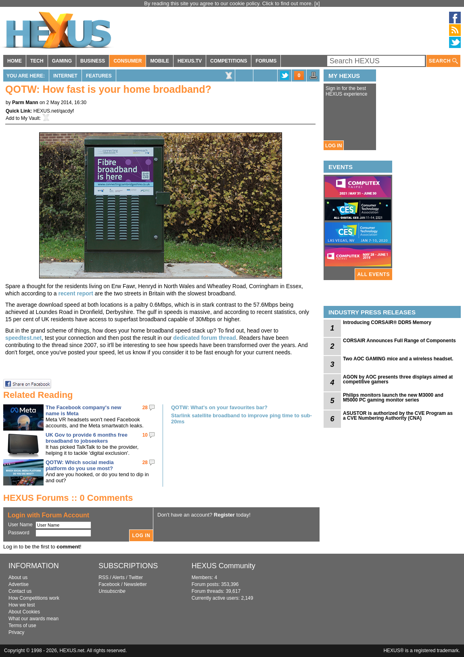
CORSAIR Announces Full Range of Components (399, 340)
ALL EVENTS (373, 274)
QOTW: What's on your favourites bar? (219, 407)
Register (224, 515)
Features (99, 76)
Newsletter (135, 584)
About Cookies (24, 612)
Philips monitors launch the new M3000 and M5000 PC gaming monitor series (393, 397)
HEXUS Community (223, 566)
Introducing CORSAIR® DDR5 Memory (387, 322)
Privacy (16, 632)
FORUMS (265, 61)
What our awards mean (33, 618)
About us (17, 577)
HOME (14, 61)
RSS (103, 577)
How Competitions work (33, 598)
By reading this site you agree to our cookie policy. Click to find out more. (229, 3)
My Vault (30, 118)
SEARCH (443, 61)
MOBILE (159, 61)
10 (145, 435)
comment (68, 547)
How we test (21, 605)
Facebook (109, 584)
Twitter (136, 577)
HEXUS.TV (190, 61)
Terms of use (22, 625)
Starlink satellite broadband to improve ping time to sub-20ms (241, 418)
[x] (317, 3)
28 (145, 407)
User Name (20, 524)
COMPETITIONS (228, 61)
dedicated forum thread (204, 338)
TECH (37, 61)
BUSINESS (92, 61)
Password (18, 533)
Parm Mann (25, 102)
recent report (76, 293)
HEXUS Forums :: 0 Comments (68, 498)
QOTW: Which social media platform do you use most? (80, 465)
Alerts (118, 577)
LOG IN (333, 146)
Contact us (19, 591)
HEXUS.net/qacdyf (53, 111)
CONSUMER (127, 61)
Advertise (18, 584)
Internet (65, 76)
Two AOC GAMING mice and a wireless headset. (398, 358)
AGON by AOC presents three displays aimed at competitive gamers (398, 379)
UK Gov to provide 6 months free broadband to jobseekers (86, 438)
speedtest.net (23, 338)
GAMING (62, 61)
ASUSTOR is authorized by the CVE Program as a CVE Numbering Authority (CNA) (398, 416)
